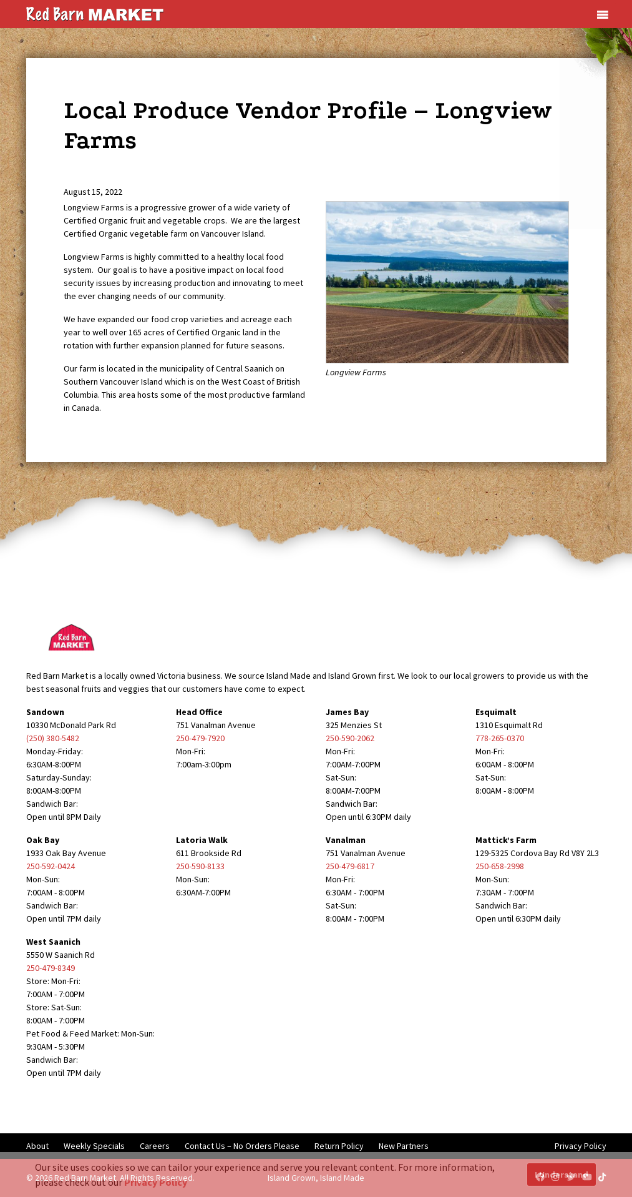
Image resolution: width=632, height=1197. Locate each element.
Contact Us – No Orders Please (242, 1145)
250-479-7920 (200, 738)
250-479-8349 (50, 967)
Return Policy (339, 1145)
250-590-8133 (200, 866)
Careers (155, 1145)
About (37, 1145)
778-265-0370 (499, 738)
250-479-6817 (350, 866)
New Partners (404, 1145)
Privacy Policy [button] (155, 1182)
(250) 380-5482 (52, 738)
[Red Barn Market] (94, 13)
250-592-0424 (50, 866)
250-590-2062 (350, 738)
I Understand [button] (561, 1174)
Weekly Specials (94, 1145)
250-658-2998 (499, 866)
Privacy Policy (580, 1145)
